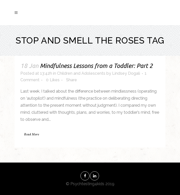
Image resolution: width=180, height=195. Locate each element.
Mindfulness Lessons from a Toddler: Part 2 (96, 65)
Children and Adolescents (81, 73)
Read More (31, 135)
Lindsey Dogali (126, 73)
